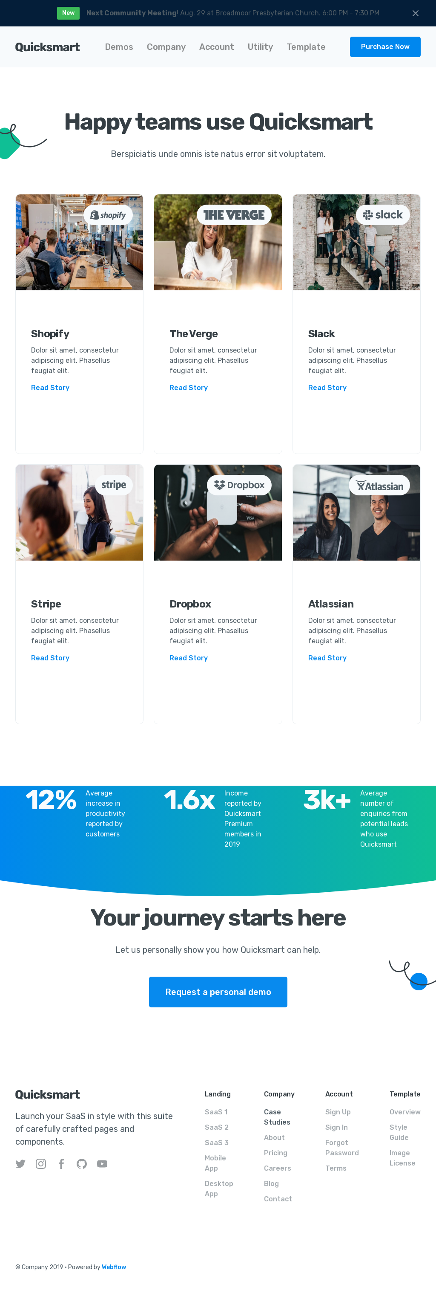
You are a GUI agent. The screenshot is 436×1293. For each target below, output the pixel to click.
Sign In (336, 1127)
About (274, 1138)
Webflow (114, 1267)
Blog (271, 1184)
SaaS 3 (217, 1143)
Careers (277, 1168)
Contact (278, 1199)
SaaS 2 (217, 1127)
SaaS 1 (216, 1112)
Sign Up (338, 1112)
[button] (119, 46)
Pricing (275, 1153)
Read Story (50, 388)
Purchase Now (385, 47)
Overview (405, 1112)
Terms (336, 1168)
